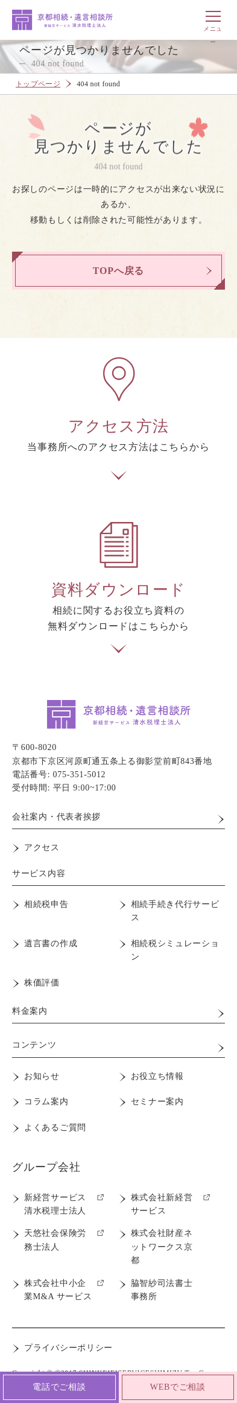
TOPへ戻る (118, 271)
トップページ (38, 84)
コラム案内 (46, 1101)
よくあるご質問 (55, 1127)
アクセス (42, 847)
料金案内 (30, 1011)
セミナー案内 (157, 1101)
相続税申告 (46, 904)
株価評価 (42, 982)
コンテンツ (34, 1044)
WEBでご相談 (178, 1387)
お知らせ (42, 1076)
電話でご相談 (59, 1387)
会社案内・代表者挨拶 (56, 816)
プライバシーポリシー (68, 1347)
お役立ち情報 (157, 1076)
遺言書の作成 (50, 943)
